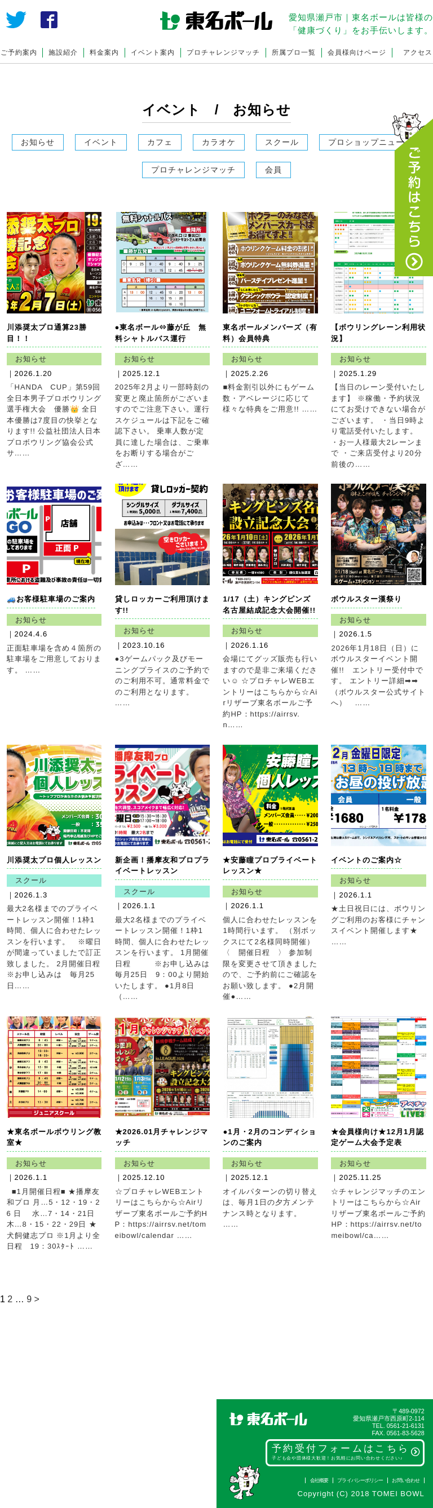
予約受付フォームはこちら (346, 1452)
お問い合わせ (405, 1480)
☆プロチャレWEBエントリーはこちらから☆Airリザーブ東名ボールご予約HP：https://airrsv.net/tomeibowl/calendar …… (161, 1213)
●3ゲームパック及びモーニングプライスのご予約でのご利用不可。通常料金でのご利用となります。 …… (162, 681)
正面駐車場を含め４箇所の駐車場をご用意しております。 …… (54, 659)
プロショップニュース (370, 142)
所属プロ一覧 (294, 52)
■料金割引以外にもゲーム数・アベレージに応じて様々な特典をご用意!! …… (270, 398)
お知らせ (38, 142)
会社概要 (319, 1480)
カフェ (160, 142)
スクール (282, 142)
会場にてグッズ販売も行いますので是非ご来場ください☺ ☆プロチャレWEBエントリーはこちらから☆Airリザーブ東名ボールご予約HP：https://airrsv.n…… (270, 692)
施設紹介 (63, 52)
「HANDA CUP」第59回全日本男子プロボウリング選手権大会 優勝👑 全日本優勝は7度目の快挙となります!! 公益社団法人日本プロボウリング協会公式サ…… (54, 420)
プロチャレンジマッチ (223, 52)
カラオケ (219, 142)
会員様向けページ (357, 52)
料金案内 (104, 52)
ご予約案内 (19, 52)
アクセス (417, 52)
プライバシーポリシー (360, 1480)
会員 (273, 169)
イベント (101, 142)
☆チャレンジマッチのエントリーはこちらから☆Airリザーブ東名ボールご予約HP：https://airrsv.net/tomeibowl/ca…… (378, 1213)
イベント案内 (153, 52)
